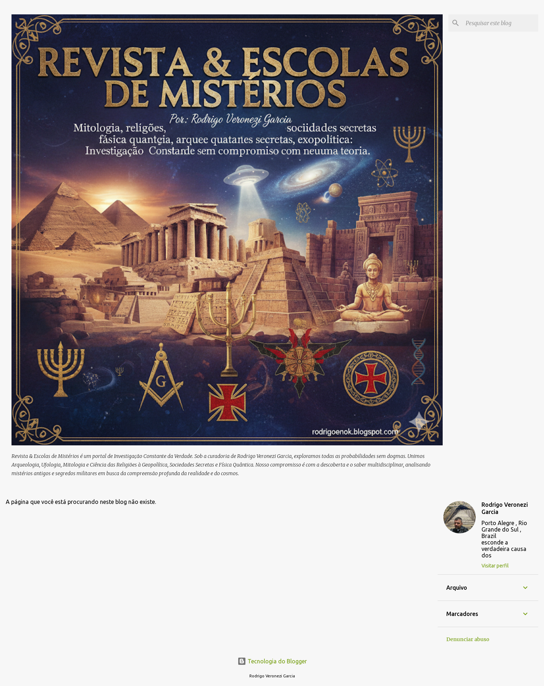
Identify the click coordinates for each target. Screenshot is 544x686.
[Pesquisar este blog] (500, 23)
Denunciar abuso (467, 639)
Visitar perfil (495, 566)
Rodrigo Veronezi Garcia (504, 508)
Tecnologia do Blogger (272, 661)
